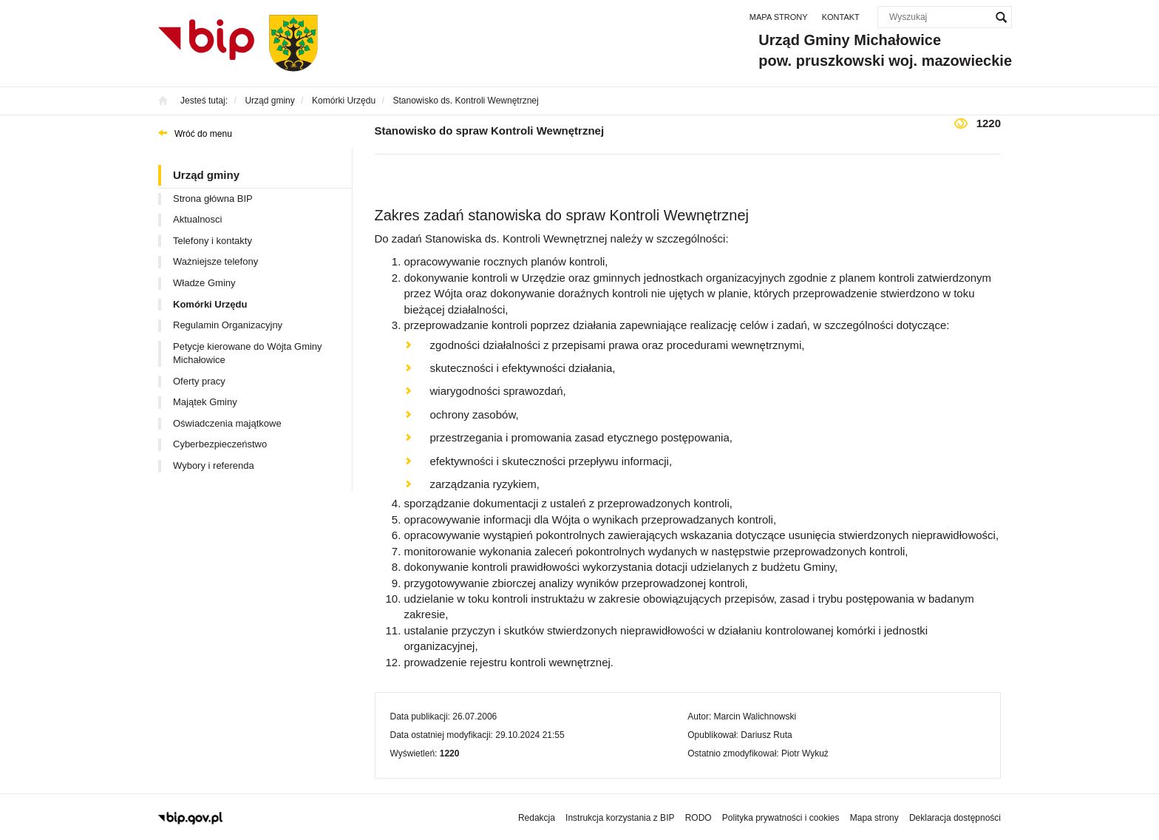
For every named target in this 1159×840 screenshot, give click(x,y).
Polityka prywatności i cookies (781, 818)
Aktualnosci (197, 219)
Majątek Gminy (205, 401)
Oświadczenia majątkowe (227, 423)
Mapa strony (779, 17)
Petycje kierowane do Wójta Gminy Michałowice (247, 353)
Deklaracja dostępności (955, 818)
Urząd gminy (206, 175)
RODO (698, 818)
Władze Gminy (204, 282)
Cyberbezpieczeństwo (220, 444)
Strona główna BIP (213, 198)
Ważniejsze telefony (215, 261)
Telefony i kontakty (212, 240)
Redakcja (536, 818)
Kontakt (841, 17)
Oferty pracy (199, 381)
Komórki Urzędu (210, 304)
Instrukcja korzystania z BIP (619, 818)
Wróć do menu (203, 134)
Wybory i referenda (213, 465)
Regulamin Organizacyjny (227, 325)
